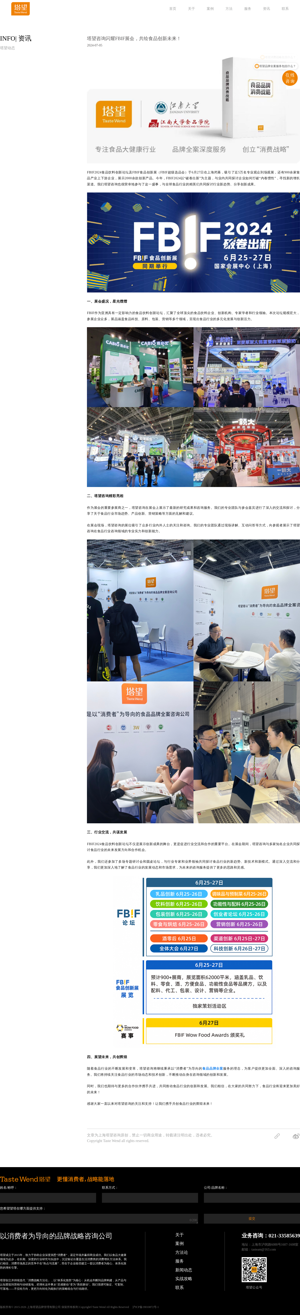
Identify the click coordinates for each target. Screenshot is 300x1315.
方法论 (181, 1252)
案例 (210, 9)
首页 (172, 9)
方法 (228, 9)
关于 (191, 9)
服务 (247, 9)
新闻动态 (183, 1270)
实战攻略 (183, 1278)
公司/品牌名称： (216, 1187)
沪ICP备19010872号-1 (145, 1307)
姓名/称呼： (8, 1187)
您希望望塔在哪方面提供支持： (23, 1208)
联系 (285, 9)
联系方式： (110, 1187)
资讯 (266, 9)
